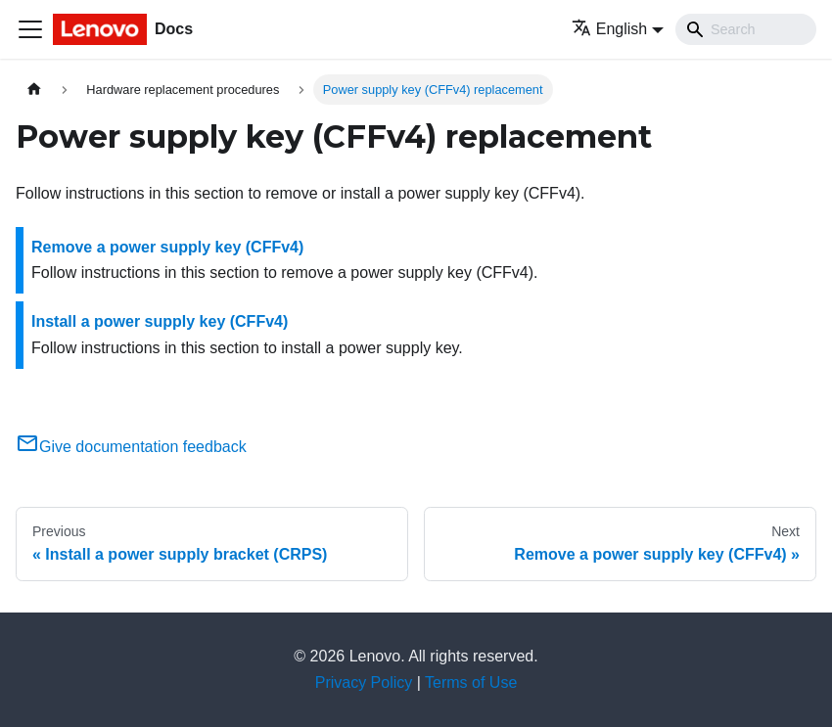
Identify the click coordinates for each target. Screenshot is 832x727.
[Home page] (34, 89)
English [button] (609, 29)
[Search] (745, 29)
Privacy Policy (364, 682)
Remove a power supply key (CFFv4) (167, 247)
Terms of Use (471, 682)
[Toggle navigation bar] (30, 29)
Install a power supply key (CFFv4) (159, 321)
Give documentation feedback (131, 446)
